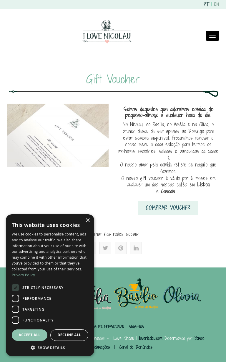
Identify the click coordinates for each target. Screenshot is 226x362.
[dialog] (50, 285)
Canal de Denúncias (135, 347)
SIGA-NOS (136, 326)
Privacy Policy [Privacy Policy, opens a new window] (23, 274)
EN (216, 4)
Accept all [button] (30, 334)
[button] (50, 347)
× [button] (87, 220)
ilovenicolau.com (150, 338)
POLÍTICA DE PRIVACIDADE (104, 326)
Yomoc (199, 338)
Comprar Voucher (168, 207)
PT (206, 4)
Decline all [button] (69, 334)
